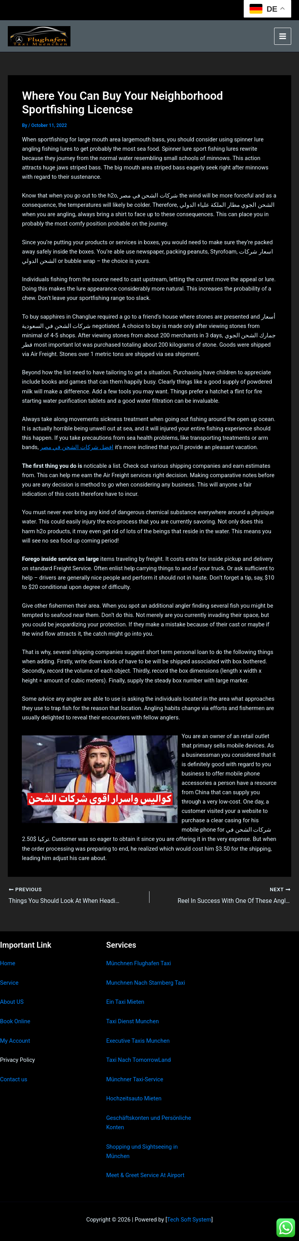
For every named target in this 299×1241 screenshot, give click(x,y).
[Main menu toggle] (282, 36)
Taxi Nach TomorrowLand (138, 1060)
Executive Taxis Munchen (138, 1040)
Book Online (15, 1021)
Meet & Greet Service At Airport (145, 1175)
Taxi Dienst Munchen (132, 1021)
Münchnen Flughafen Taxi (138, 963)
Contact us (13, 1079)
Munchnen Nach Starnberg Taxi (145, 982)
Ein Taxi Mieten (125, 1002)
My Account (15, 1040)
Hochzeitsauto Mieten (134, 1098)
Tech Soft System (189, 1219)
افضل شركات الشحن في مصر (76, 447)
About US (12, 1002)
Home (7, 963)
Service (9, 982)
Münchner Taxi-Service (135, 1079)
